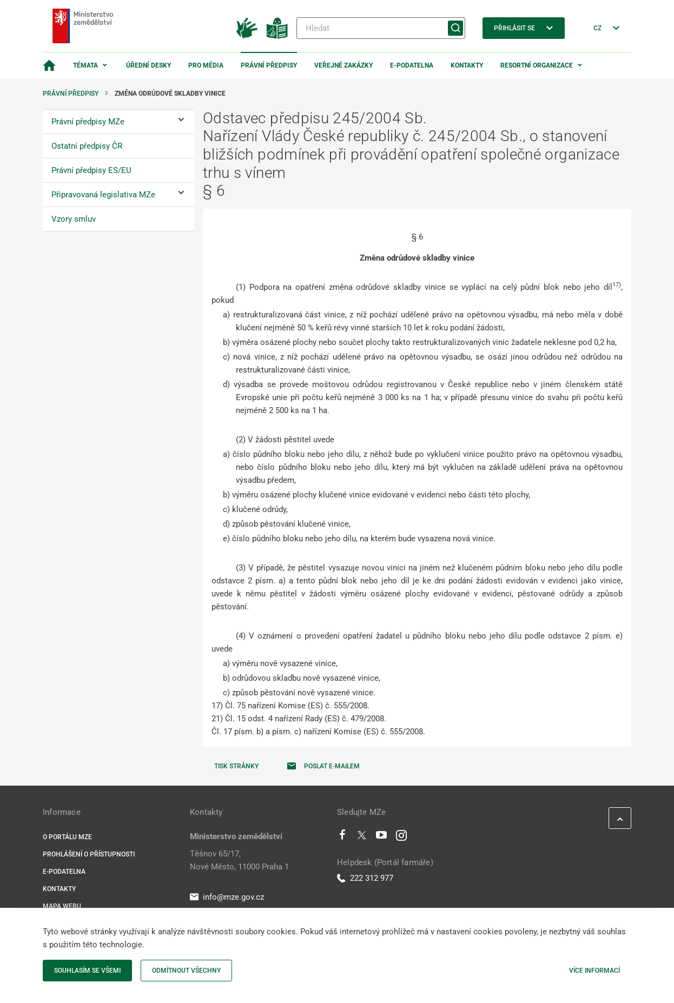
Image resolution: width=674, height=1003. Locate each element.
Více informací (594, 970)
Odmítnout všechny (186, 970)
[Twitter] (361, 837)
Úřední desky (148, 65)
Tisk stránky (236, 766)
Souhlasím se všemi (87, 970)
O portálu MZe (67, 837)
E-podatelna (411, 65)
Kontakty (467, 65)
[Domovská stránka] (49, 65)
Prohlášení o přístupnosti (89, 854)
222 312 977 (365, 878)
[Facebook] (342, 837)
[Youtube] (381, 837)
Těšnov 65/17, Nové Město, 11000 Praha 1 (239, 860)
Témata (85, 65)
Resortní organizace (536, 65)
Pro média (205, 65)
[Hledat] (380, 28)
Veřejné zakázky (343, 65)
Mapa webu (62, 906)
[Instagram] (401, 837)
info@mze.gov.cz (227, 897)
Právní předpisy (269, 65)
